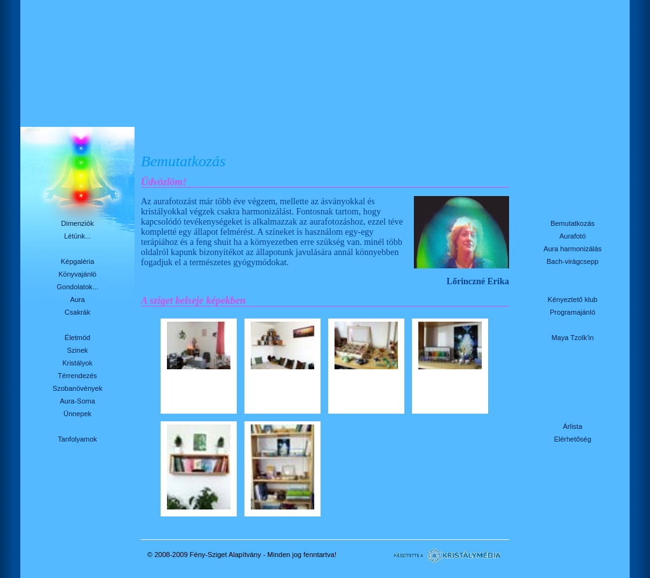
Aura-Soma (77, 401)
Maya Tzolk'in (573, 337)
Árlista (573, 426)
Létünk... (77, 236)
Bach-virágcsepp (573, 261)
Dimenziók (77, 223)
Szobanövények (77, 388)
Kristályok (77, 363)
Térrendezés (77, 375)
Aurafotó (572, 236)
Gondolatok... (77, 287)
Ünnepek (77, 413)
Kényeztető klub (572, 299)
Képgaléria (78, 261)
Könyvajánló (77, 274)
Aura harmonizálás (572, 249)
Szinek (77, 350)
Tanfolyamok (77, 439)
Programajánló (572, 312)
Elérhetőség (573, 439)
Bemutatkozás (572, 223)
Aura (77, 299)
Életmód (77, 337)
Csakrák (77, 312)
